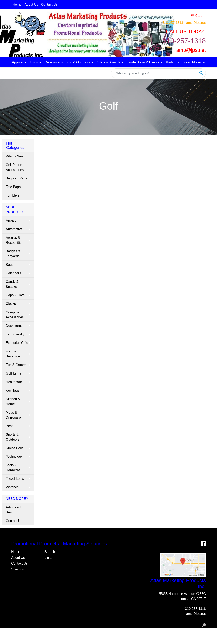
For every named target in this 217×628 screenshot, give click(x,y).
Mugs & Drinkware (13, 415)
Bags (34, 62)
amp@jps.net (196, 23)
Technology (14, 456)
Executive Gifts (17, 343)
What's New (14, 156)
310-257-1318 (172, 23)
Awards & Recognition (14, 240)
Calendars (13, 273)
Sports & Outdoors (13, 437)
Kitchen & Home (13, 401)
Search (49, 552)
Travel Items (15, 478)
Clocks (11, 303)
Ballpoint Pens (16, 178)
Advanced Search (13, 510)
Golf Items (13, 373)
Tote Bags (13, 187)
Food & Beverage (13, 354)
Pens (9, 426)
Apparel (17, 62)
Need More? (192, 62)
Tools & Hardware (13, 467)
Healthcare (14, 382)
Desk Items (14, 326)
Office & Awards (108, 62)
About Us (31, 4)
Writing (171, 62)
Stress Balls (14, 448)
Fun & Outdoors (78, 62)
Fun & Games (16, 365)
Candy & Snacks (12, 284)
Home (17, 4)
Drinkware (52, 62)
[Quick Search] (154, 73)
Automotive (14, 229)
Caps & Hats (15, 295)
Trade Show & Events (143, 62)
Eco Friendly (15, 334)
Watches (12, 487)
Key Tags (13, 390)
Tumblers (13, 195)
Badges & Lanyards (13, 253)
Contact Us (49, 4)
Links (48, 557)
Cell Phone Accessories (15, 167)
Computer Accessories (15, 314)
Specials (17, 569)
